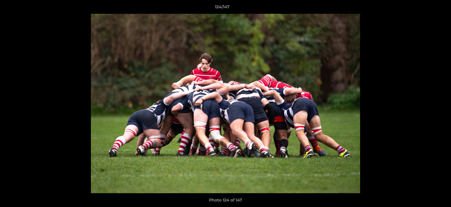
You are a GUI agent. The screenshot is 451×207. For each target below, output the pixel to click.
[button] (426, 8)
